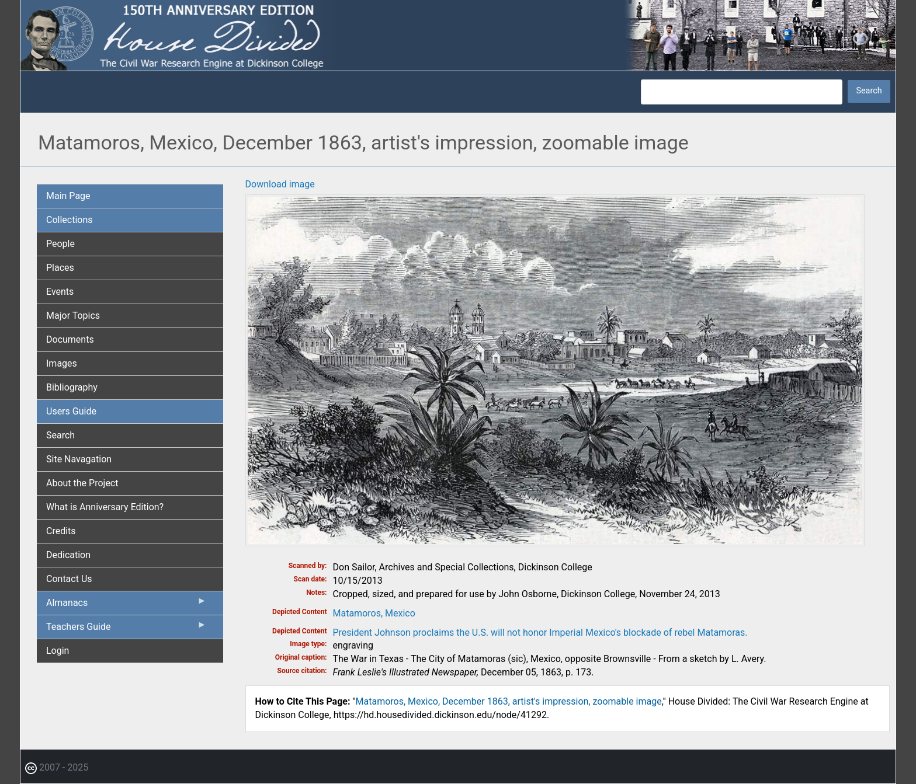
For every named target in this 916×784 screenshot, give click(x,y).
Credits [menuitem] (61, 530)
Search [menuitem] (60, 435)
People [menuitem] (60, 243)
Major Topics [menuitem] (73, 315)
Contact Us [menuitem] (69, 578)
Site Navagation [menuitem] (79, 459)
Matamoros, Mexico (374, 613)
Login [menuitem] (57, 650)
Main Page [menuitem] (68, 195)
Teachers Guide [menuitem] (126, 629)
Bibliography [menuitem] (72, 387)
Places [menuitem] (60, 267)
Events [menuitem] (60, 291)
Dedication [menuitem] (68, 554)
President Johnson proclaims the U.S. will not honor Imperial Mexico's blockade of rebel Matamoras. (540, 632)
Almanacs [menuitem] (126, 605)
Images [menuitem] (61, 363)
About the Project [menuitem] (82, 483)
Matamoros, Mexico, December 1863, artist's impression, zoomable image (509, 701)
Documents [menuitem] (70, 339)
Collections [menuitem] (69, 219)
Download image (280, 184)
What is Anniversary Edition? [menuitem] (105, 507)
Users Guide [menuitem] (71, 411)
